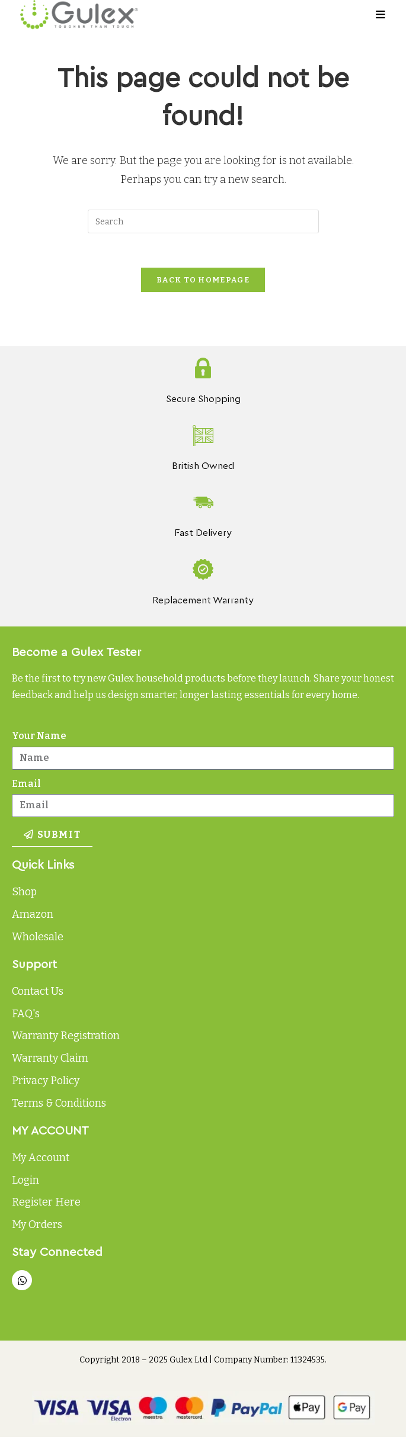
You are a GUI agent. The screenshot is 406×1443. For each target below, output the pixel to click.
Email (26, 785)
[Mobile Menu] (381, 14)
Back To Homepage (203, 281)
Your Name (39, 737)
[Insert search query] (203, 221)
